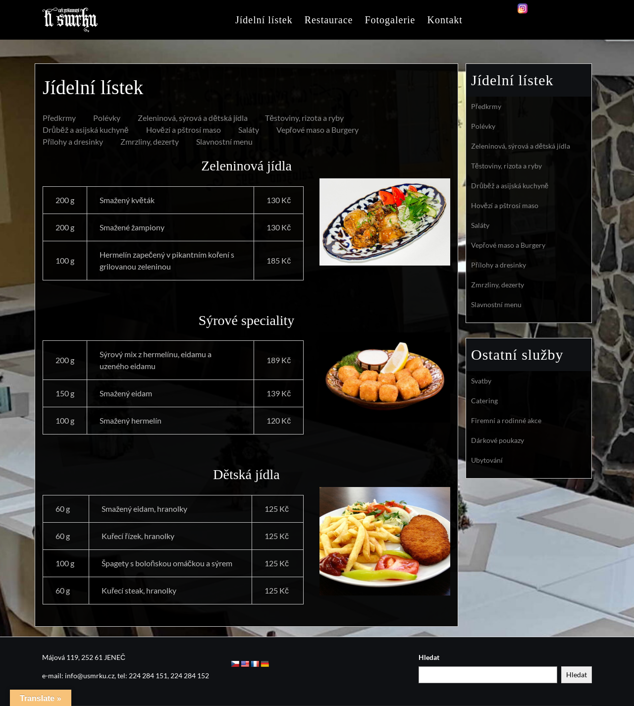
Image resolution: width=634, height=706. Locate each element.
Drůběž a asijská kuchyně (86, 129)
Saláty (248, 129)
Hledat (429, 657)
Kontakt (444, 19)
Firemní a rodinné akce (506, 420)
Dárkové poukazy (497, 440)
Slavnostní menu (224, 141)
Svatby (481, 381)
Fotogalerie (390, 19)
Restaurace (329, 19)
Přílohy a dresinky (73, 141)
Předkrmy (59, 117)
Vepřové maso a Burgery (317, 129)
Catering (484, 400)
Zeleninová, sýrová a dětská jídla (193, 117)
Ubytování (487, 460)
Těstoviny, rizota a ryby (304, 117)
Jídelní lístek (264, 19)
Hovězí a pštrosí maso (183, 129)
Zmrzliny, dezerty (149, 141)
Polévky (106, 117)
